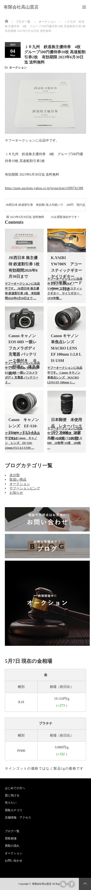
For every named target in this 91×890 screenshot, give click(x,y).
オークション (18, 67)
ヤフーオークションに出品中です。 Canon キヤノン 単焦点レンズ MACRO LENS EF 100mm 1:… (64, 375)
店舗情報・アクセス (18, 817)
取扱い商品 (17, 479)
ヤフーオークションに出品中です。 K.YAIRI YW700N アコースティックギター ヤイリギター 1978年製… (64, 288)
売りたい (11, 802)
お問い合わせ (13, 860)
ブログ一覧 (23, 21)
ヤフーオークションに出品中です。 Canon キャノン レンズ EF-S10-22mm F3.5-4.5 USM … (22, 440)
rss (63, 884)
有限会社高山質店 (41, 883)
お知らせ (16, 492)
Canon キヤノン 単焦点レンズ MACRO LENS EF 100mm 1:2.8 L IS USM (66, 348)
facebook (71, 884)
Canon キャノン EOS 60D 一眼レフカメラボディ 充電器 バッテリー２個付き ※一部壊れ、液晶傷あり (24, 354)
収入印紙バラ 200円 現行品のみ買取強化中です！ (65, 207)
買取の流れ (12, 845)
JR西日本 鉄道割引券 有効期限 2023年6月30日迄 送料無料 (25, 207)
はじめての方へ (15, 788)
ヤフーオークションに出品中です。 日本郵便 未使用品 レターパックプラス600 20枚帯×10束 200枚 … (64, 438)
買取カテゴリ (13, 810)
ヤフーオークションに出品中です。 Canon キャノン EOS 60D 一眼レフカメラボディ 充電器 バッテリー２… (22, 372)
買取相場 (11, 838)
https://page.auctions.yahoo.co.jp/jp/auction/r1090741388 (44, 188)
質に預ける (12, 795)
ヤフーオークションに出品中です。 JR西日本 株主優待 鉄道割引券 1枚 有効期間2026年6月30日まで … (22, 291)
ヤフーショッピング (24, 488)
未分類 (14, 475)
